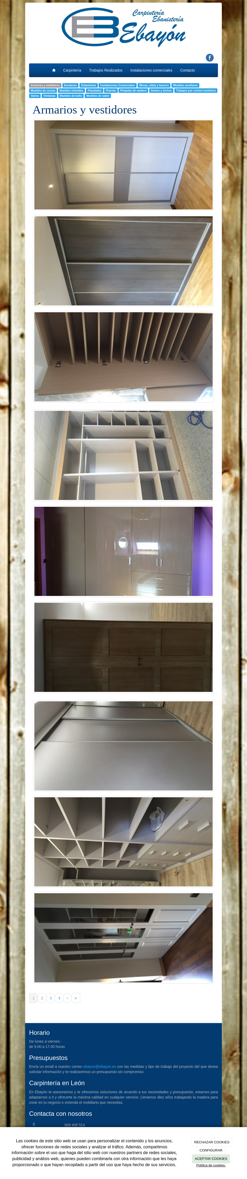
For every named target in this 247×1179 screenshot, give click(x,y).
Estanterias (88, 85)
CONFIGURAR (211, 1150)
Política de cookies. (211, 1165)
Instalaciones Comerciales (117, 85)
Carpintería (72, 70)
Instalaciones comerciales (151, 70)
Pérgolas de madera (133, 90)
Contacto (187, 70)
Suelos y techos (161, 90)
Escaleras (70, 85)
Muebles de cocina (43, 90)
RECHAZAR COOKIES (211, 1142)
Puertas (111, 90)
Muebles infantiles (71, 90)
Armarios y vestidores (45, 85)
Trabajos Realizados (105, 70)
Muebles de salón (98, 95)
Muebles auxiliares (185, 85)
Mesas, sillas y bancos (154, 85)
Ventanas (49, 95)
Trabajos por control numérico (196, 90)
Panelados (95, 90)
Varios (35, 95)
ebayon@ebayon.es (99, 1066)
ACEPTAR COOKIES (211, 1159)
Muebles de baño (71, 95)
